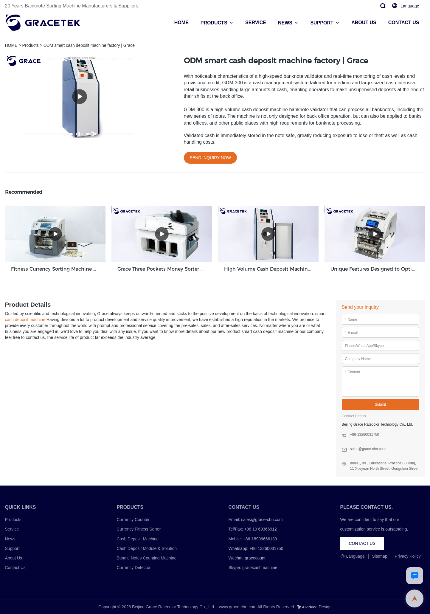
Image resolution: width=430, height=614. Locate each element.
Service (12, 529)
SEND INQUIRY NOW (210, 157)
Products (30, 45)
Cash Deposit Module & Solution (147, 548)
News (10, 538)
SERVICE (255, 22)
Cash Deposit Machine (138, 538)
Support (12, 548)
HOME (181, 22)
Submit (380, 404)
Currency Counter (133, 519)
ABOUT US (363, 22)
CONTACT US (403, 22)
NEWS (285, 22)
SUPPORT (321, 22)
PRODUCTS (214, 22)
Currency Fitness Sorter (139, 529)
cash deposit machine (25, 319)
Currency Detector (134, 567)
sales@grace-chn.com (262, 519)
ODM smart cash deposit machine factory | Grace (89, 45)
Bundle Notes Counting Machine (147, 557)
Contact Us (15, 567)
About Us (13, 557)
